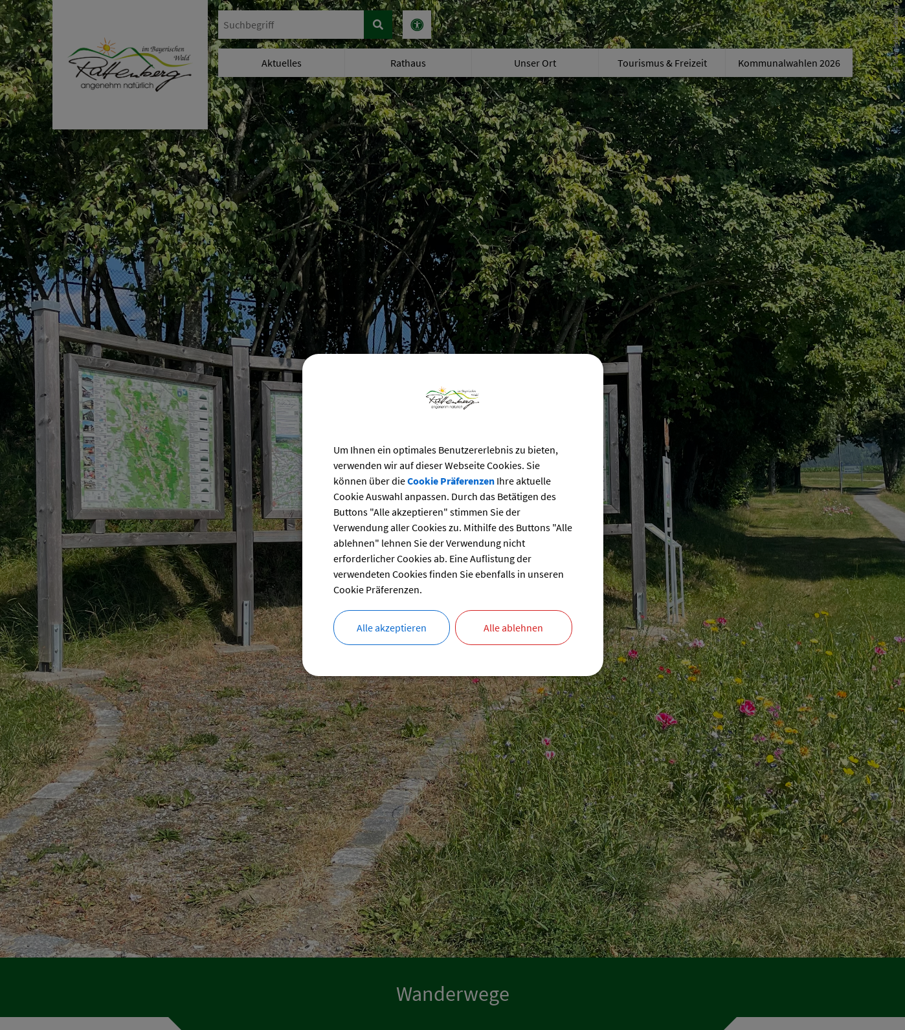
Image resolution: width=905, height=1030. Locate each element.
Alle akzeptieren (392, 627)
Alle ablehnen (513, 627)
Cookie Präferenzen (451, 480)
